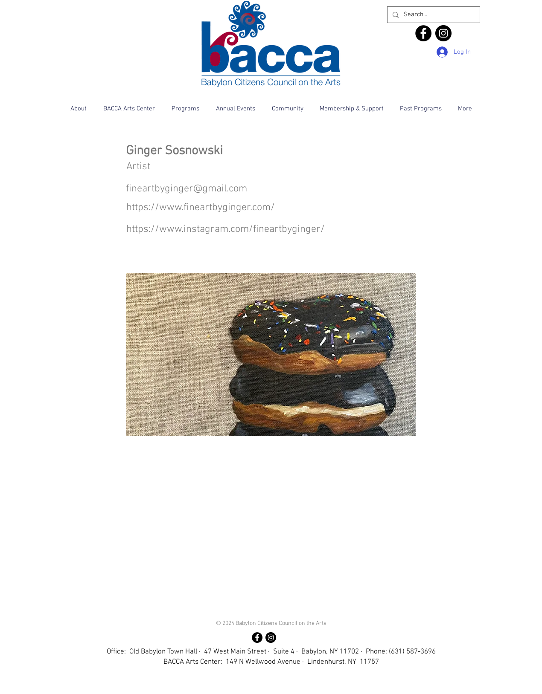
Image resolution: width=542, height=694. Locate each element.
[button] (78, 109)
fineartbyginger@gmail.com (186, 189)
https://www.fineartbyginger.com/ (200, 208)
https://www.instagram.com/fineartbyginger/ (225, 229)
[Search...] (433, 15)
